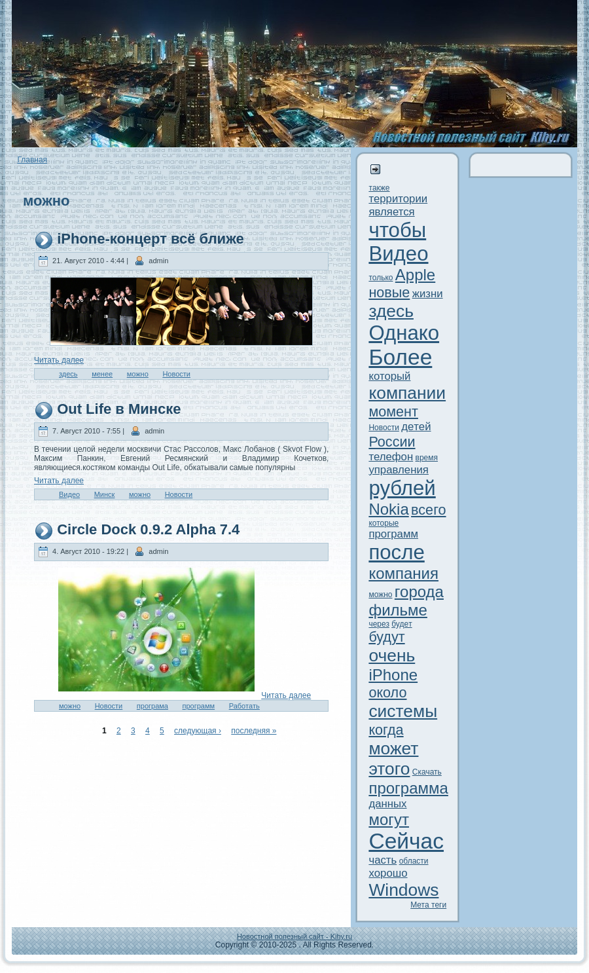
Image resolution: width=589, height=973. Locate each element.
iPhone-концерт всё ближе (150, 238)
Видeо (69, 494)
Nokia (388, 509)
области (414, 861)
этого (389, 769)
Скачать (427, 772)
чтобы (397, 230)
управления (398, 470)
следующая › (197, 730)
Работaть (244, 706)
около (387, 692)
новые (389, 292)
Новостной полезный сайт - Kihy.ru (294, 936)
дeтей (416, 426)
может (393, 748)
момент (393, 411)
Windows (403, 890)
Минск (104, 494)
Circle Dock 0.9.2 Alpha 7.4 (148, 529)
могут (388, 819)
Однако (403, 332)
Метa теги (428, 904)
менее (102, 374)
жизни (427, 293)
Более (400, 357)
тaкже (378, 188)
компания (403, 573)
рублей (401, 488)
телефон (390, 456)
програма (152, 706)
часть (382, 860)
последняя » (253, 730)
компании (407, 393)
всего (428, 510)
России (391, 441)
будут (386, 637)
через (378, 624)
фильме (397, 610)
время (427, 457)
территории (397, 199)
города (419, 591)
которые (383, 523)
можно (138, 374)
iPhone (393, 675)
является (391, 212)
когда (385, 730)
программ (199, 706)
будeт (401, 624)
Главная (32, 159)
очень (391, 655)
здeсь (68, 374)
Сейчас (406, 841)
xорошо (387, 873)
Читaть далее (59, 360)
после (396, 552)
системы (402, 711)
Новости (176, 374)
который (389, 376)
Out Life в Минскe (119, 409)
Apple (415, 275)
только (380, 277)
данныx (387, 804)
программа (408, 788)
